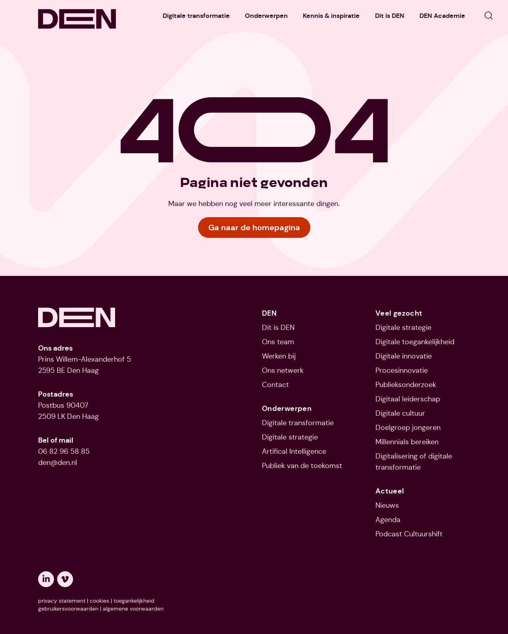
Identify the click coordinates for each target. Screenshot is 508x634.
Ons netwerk (283, 370)
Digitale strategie (290, 437)
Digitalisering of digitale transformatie (413, 462)
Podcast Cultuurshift (409, 534)
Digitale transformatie (196, 16)
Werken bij (279, 356)
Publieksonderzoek (405, 384)
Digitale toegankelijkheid (414, 341)
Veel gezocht (398, 313)
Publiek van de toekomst (302, 465)
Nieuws (387, 505)
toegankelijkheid (134, 600)
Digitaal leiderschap (407, 399)
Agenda (387, 519)
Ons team (278, 341)
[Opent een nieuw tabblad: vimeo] (65, 579)
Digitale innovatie (403, 356)
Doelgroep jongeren (408, 427)
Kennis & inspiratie (331, 16)
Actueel (389, 490)
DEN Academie (442, 16)
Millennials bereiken (407, 441)
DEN (269, 313)
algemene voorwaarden (133, 608)
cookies (99, 600)
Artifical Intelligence (294, 451)
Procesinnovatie (401, 370)
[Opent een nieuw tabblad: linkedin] (46, 579)
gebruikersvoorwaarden (68, 608)
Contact (275, 384)
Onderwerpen (266, 16)
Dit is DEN (389, 16)
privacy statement (61, 600)
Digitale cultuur (400, 413)
